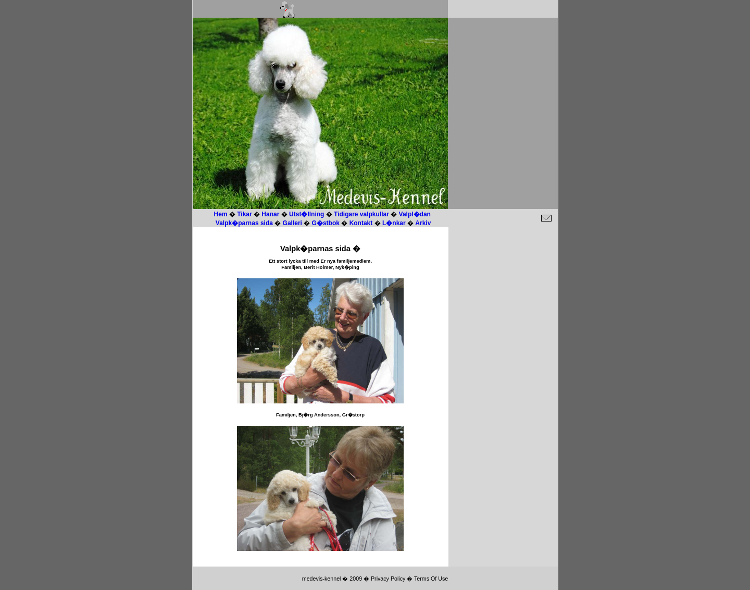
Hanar (270, 214)
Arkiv (423, 223)
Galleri (293, 223)
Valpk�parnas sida (245, 223)
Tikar (244, 214)
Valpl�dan (415, 214)
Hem (221, 214)
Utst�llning (306, 214)
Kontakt (361, 223)
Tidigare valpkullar (362, 214)
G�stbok (326, 223)
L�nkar (394, 223)
